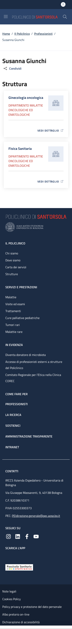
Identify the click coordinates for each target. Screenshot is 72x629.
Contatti (12, 471)
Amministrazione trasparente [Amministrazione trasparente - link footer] (28, 436)
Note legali (9, 591)
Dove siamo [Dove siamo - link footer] (12, 260)
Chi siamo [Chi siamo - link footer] (11, 253)
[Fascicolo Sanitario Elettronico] (19, 567)
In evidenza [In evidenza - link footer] (14, 344)
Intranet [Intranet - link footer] (12, 447)
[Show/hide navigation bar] (5, 16)
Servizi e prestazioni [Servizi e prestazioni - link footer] (21, 287)
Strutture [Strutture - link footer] (11, 274)
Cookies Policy (11, 599)
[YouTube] (36, 536)
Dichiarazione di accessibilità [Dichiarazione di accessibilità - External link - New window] (21, 622)
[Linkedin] (18, 536)
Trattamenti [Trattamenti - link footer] (13, 311)
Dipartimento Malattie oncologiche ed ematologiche (25, 110)
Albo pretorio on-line (15, 614)
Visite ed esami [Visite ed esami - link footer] (15, 304)
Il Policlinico (22, 33)
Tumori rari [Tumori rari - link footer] (12, 324)
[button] (65, 16)
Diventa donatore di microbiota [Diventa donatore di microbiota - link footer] (25, 354)
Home (6, 33)
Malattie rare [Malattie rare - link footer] (13, 331)
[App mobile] (8, 556)
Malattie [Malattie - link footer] (10, 297)
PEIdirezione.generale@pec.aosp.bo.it (36, 515)
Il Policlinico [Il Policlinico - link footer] (15, 243)
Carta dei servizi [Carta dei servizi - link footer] (15, 267)
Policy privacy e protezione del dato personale (32, 606)
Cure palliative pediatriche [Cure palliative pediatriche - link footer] (22, 318)
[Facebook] (27, 536)
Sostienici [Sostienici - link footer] (12, 425)
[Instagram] (8, 536)
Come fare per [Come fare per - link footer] (16, 394)
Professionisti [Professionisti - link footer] (16, 404)
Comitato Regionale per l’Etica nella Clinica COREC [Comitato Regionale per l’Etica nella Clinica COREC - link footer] (33, 377)
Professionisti (43, 33)
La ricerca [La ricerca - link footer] (13, 414)
